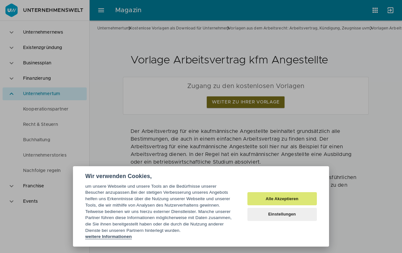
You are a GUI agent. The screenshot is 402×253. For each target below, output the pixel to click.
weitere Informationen (108, 236)
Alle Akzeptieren (282, 198)
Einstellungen (282, 214)
